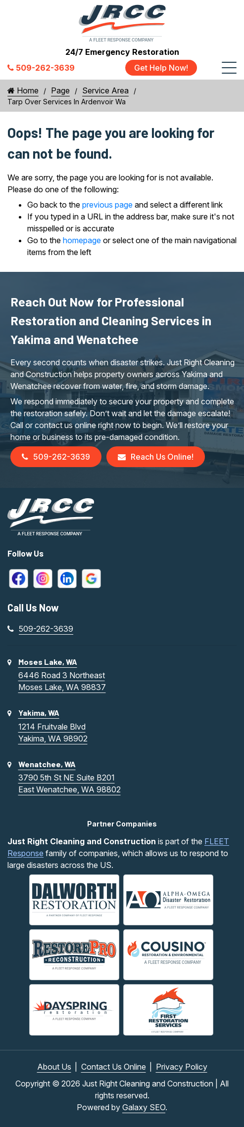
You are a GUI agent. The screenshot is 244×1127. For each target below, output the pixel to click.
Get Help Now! (161, 68)
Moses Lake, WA (47, 661)
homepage (82, 240)
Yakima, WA (38, 712)
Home (23, 90)
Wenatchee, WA (47, 764)
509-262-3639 (56, 457)
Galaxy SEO (143, 1107)
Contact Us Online (113, 1067)
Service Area (105, 90)
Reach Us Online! (156, 457)
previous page (107, 205)
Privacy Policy (181, 1067)
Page (60, 90)
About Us (54, 1067)
